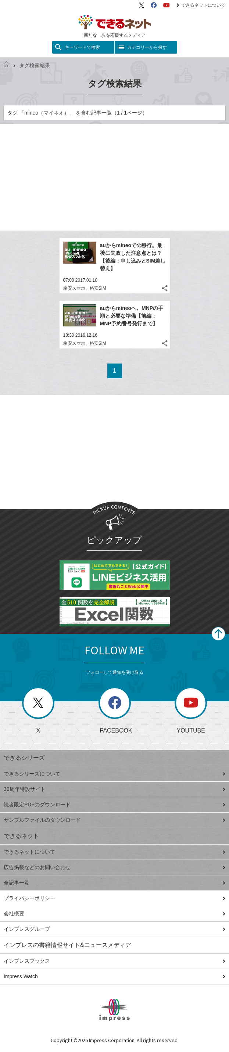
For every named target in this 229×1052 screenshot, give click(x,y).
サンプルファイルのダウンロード (114, 820)
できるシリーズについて (114, 774)
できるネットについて (200, 5)
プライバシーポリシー (114, 898)
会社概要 (114, 914)
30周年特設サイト (114, 789)
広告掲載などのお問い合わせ (114, 867)
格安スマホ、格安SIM (84, 288)
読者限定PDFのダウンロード (114, 804)
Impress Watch (114, 976)
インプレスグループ (114, 929)
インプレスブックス (114, 961)
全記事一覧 (114, 883)
